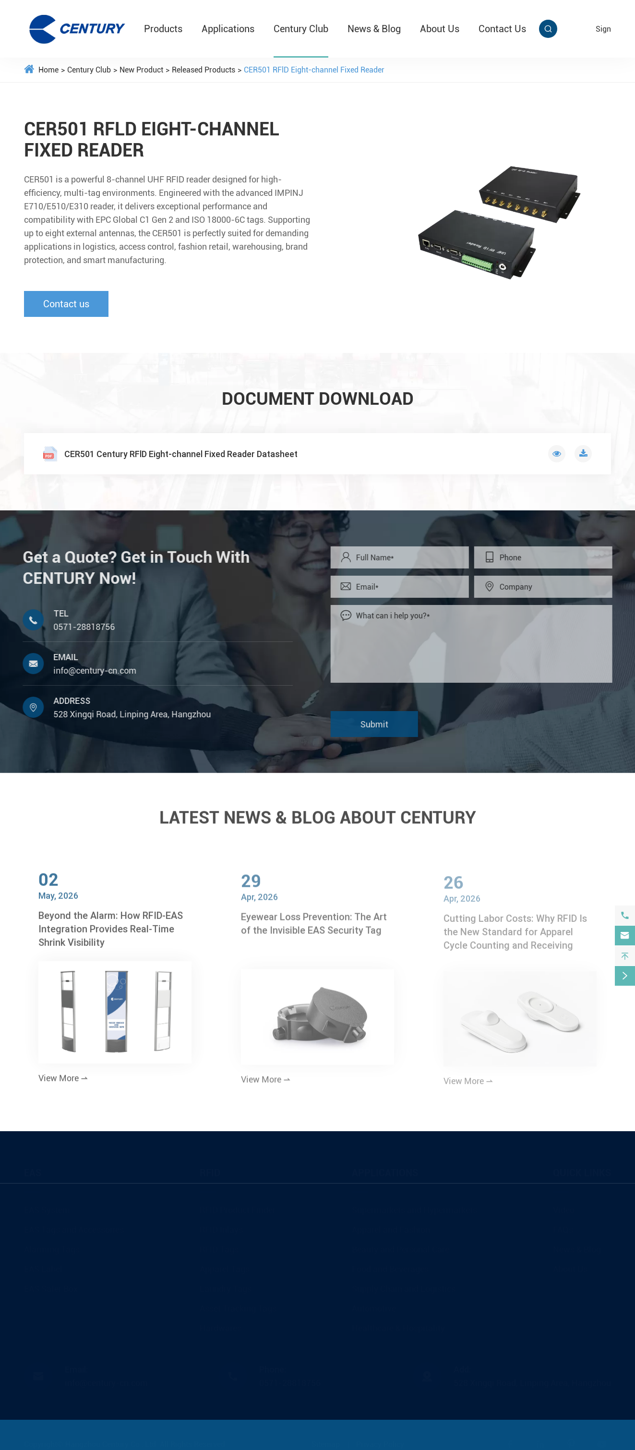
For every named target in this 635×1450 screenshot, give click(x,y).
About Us (439, 29)
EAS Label (43, 1266)
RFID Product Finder (238, 1207)
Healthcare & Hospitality (398, 1325)
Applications (228, 29)
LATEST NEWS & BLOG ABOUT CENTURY (317, 813)
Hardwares (220, 1325)
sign (603, 29)
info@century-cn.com (90, 670)
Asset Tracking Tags (238, 1305)
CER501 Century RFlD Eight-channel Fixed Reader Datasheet (181, 453)
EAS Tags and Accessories (74, 1226)
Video (564, 1207)
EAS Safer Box (51, 1286)
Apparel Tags (225, 1266)
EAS (32, 1169)
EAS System (47, 1207)
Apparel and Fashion (391, 1226)
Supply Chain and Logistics (403, 1286)
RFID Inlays (221, 1226)
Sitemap (326, 1441)
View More (63, 1084)
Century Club (301, 29)
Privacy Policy (380, 1441)
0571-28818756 (79, 627)
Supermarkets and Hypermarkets (414, 1207)
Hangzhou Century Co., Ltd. (111, 1441)
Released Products (203, 69)
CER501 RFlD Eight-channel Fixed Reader (314, 69)
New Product (141, 69)
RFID (210, 1169)
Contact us (66, 304)
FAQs (563, 1226)
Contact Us (502, 29)
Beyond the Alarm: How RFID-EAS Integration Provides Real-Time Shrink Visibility (110, 935)
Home (48, 69)
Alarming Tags (52, 1246)
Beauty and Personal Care (400, 1246)
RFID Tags (219, 1246)
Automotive (374, 1305)
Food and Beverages (390, 1266)
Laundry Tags (226, 1286)
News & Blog (374, 29)
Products (163, 29)
